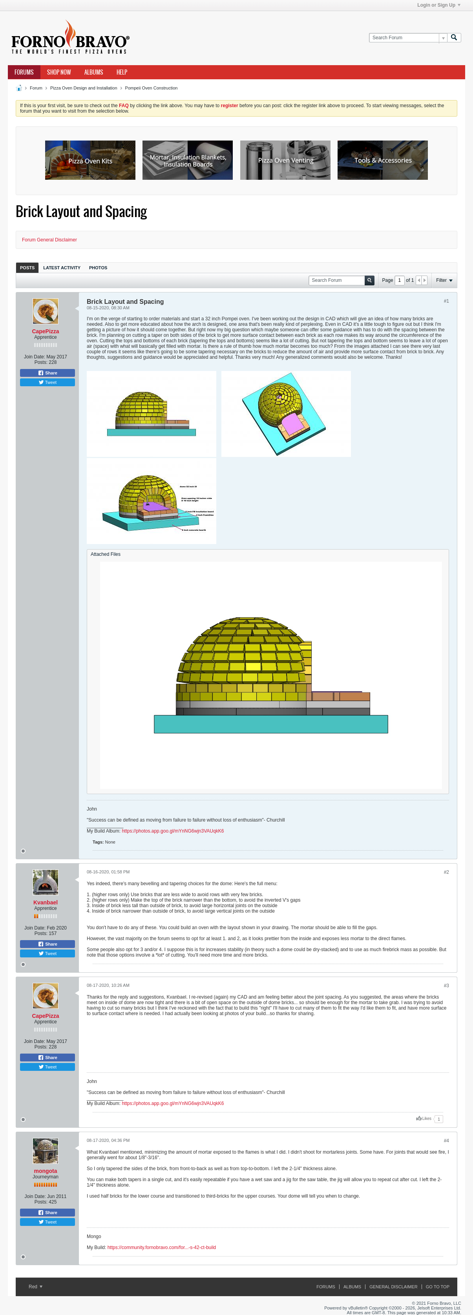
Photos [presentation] (98, 267)
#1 (446, 301)
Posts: (41, 362)
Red (35, 1286)
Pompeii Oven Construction (151, 88)
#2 (446, 872)
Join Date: (34, 357)
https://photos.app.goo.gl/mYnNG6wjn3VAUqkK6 (173, 831)
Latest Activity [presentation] (61, 267)
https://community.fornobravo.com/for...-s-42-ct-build (162, 1247)
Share (47, 373)
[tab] (27, 267)
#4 (446, 1140)
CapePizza (45, 331)
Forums (24, 72)
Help (122, 72)
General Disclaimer (393, 1286)
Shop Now (59, 72)
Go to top (437, 1286)
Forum (36, 88)
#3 (446, 985)
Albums (93, 72)
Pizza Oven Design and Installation (83, 88)
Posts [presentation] (27, 267)
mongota (45, 1171)
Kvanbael (45, 902)
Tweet (47, 382)
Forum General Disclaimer (49, 240)
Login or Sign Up (438, 5)
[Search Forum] (408, 38)
